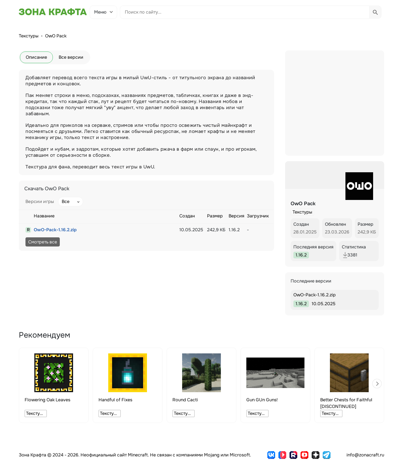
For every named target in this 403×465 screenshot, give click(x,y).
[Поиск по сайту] (244, 12)
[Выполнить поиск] (375, 12)
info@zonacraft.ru (365, 455)
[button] (377, 383)
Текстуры (28, 36)
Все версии (71, 57)
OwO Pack (55, 36)
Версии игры (39, 201)
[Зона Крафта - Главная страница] (53, 12)
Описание (36, 57)
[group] (54, 385)
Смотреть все (42, 242)
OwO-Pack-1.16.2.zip (55, 230)
